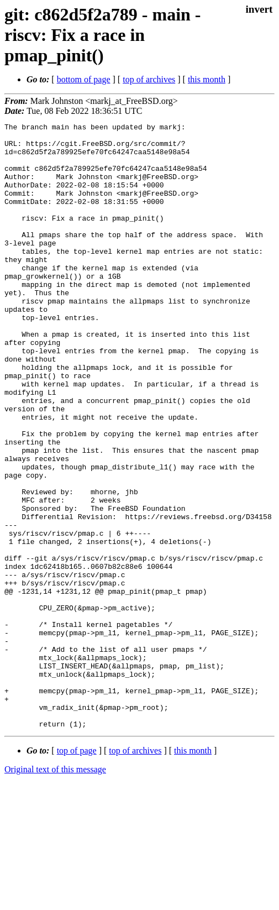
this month (206, 79)
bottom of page (83, 79)
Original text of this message (55, 890)
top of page (77, 871)
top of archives (149, 79)
